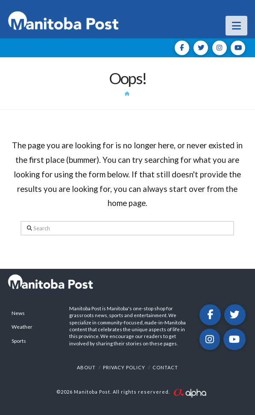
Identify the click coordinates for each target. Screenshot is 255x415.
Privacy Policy (124, 367)
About (86, 367)
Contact (165, 367)
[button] (236, 25)
